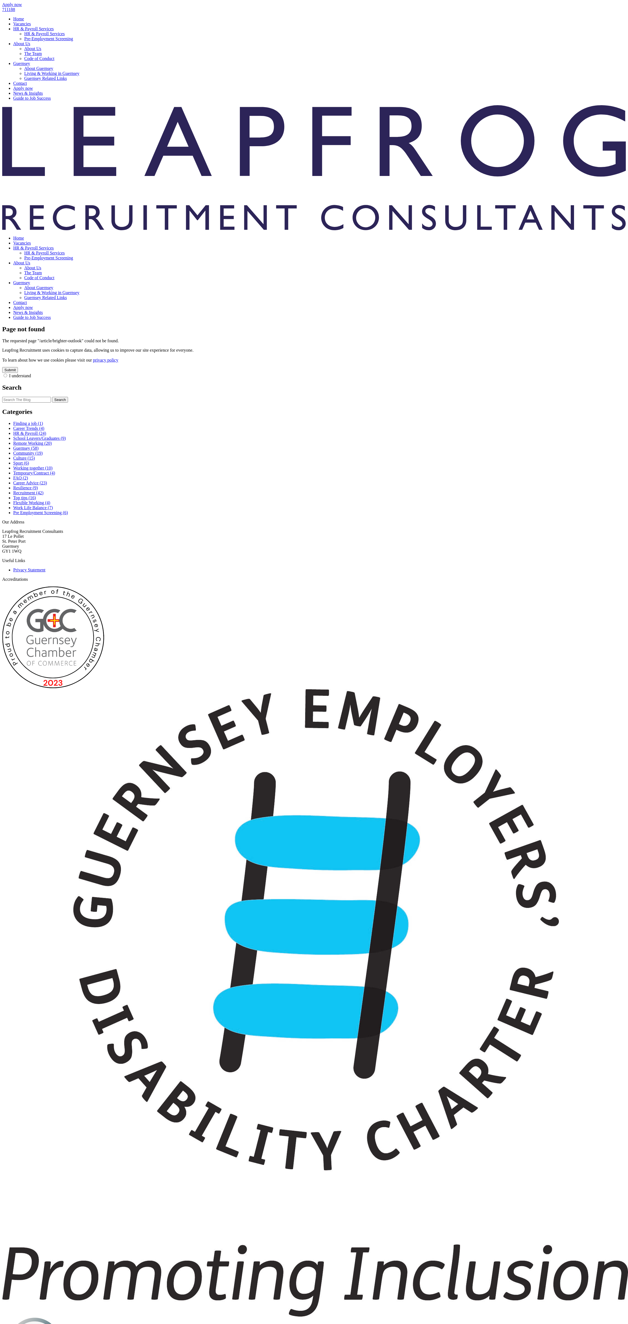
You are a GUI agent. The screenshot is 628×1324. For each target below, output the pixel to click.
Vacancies (22, 23)
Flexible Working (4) (31, 502)
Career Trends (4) (28, 428)
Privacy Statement (29, 570)
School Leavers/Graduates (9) (39, 438)
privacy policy (105, 360)
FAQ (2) (20, 478)
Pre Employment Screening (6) (40, 512)
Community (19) (28, 453)
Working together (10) (33, 468)
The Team (33, 53)
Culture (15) (24, 458)
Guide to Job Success (32, 98)
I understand (20, 375)
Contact (20, 83)
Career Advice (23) (30, 483)
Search (60, 400)
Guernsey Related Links (45, 78)
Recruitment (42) (28, 492)
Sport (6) (21, 463)
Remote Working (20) (32, 443)
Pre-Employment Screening (48, 38)
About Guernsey (38, 68)
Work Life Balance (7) (33, 507)
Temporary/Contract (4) (34, 473)
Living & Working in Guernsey (51, 73)
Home (18, 19)
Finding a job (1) (28, 423)
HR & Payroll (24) (29, 433)
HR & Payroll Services (33, 28)
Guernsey (21, 63)
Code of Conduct (39, 58)
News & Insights (28, 93)
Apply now (23, 88)
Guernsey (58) (26, 448)
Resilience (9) (25, 487)
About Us (21, 43)
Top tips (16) (24, 497)
